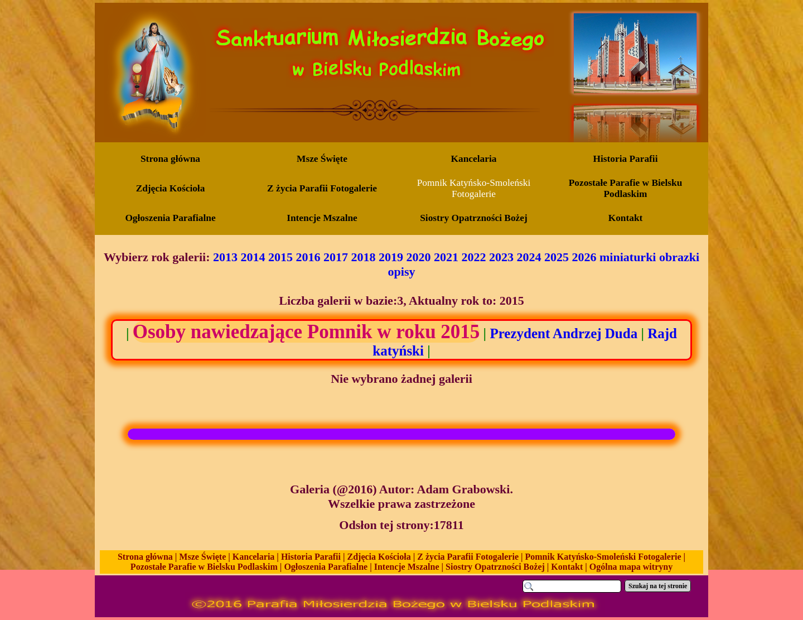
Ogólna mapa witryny (631, 566)
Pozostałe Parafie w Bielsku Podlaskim (204, 566)
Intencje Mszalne (406, 566)
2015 (280, 257)
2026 (584, 257)
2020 (419, 257)
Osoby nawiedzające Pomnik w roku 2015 (306, 332)
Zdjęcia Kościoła (379, 556)
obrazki (679, 257)
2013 (225, 257)
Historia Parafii (311, 556)
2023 (501, 257)
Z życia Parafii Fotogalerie (468, 556)
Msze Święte (202, 556)
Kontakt (567, 566)
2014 (253, 257)
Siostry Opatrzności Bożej (495, 566)
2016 (308, 257)
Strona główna (145, 556)
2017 (335, 257)
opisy (401, 271)
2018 (363, 257)
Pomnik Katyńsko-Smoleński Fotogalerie (603, 556)
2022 (474, 257)
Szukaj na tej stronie (657, 586)
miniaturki (627, 257)
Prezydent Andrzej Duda (563, 333)
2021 (446, 257)
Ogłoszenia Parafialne (325, 566)
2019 (391, 257)
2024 (529, 257)
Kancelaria (254, 556)
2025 (556, 257)
